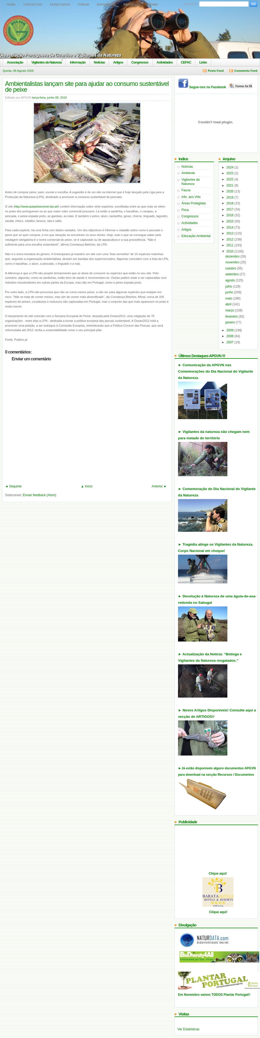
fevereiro (232, 316)
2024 (231, 167)
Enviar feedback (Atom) (39, 495)
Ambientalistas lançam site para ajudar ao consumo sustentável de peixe (87, 86)
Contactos (33, 4)
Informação (77, 62)
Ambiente (188, 173)
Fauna (185, 190)
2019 (231, 197)
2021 (231, 185)
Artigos (118, 62)
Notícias (99, 62)
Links (203, 62)
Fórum (83, 4)
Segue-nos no (221, 87)
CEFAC (186, 62)
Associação (15, 62)
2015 (231, 221)
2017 (231, 209)
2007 (231, 342)
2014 (231, 227)
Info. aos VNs (191, 197)
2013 (231, 233)
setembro (232, 274)
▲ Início (87, 486)
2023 (231, 173)
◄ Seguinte (13, 486)
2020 (231, 191)
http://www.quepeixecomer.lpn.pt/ (36, 206)
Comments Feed (245, 70)
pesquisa (190, 3)
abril (228, 304)
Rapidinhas (106, 4)
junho (229, 292)
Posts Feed (216, 70)
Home (11, 4)
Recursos (131, 4)
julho (229, 286)
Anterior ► (159, 486)
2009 (231, 330)
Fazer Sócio (60, 4)
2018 (231, 203)
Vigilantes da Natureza (46, 62)
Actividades (165, 62)
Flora (185, 210)
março (230, 310)
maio (229, 298)
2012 (231, 239)
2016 (231, 215)
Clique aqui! (218, 873)
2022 (231, 179)
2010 (231, 251)
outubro (231, 268)
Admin (153, 4)
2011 (231, 245)
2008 (231, 336)
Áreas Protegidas (193, 203)
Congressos (139, 62)
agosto (230, 280)
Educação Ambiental (195, 236)
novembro (232, 262)
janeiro (230, 322)
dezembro (232, 256)
